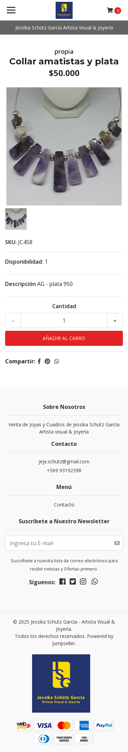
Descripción (20, 284)
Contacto (64, 504)
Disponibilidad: (24, 261)
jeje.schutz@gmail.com (64, 461)
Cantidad (64, 306)
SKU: (11, 242)
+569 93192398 (64, 470)
